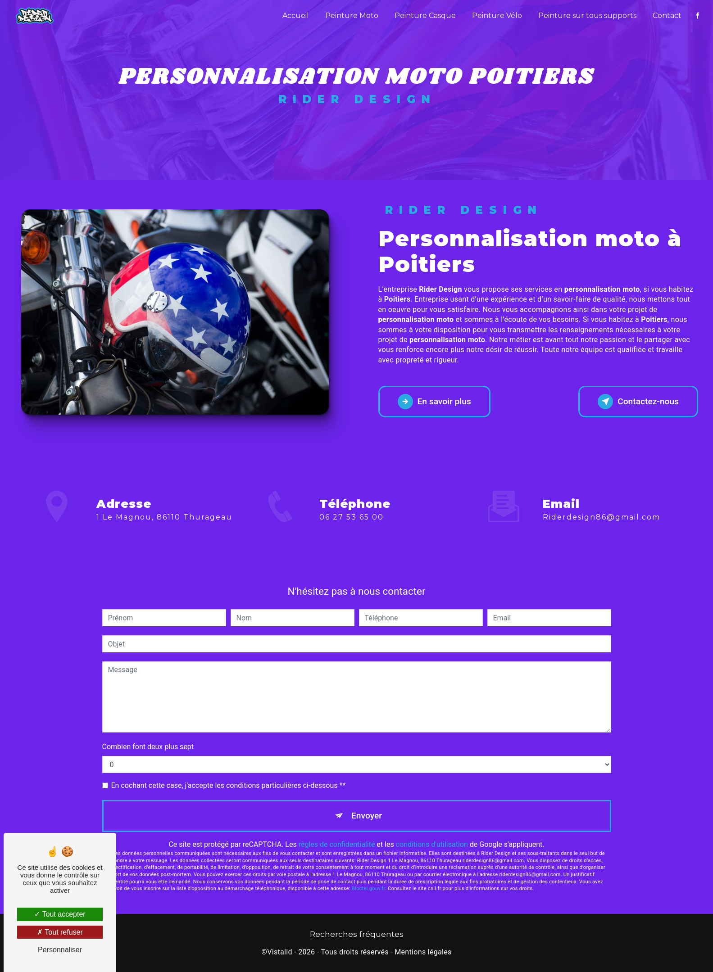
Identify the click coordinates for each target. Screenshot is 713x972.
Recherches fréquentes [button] (357, 934)
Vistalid (279, 952)
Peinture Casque (425, 15)
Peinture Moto (351, 15)
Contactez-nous (638, 401)
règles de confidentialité (337, 844)
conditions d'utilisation (432, 844)
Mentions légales (423, 952)
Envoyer (366, 815)
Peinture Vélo (497, 15)
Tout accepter (59, 914)
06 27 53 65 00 (351, 554)
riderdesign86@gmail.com (601, 480)
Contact (667, 15)
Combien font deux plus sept (148, 746)
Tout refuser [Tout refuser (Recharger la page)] (60, 932)
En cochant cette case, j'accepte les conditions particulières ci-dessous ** (228, 785)
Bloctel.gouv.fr (368, 888)
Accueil (295, 15)
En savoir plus (434, 401)
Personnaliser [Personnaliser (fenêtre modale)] (60, 950)
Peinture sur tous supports (587, 15)
